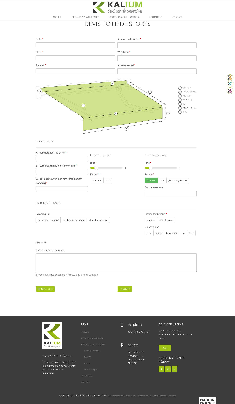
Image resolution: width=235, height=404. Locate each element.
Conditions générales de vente (163, 395)
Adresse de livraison (129, 39)
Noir (191, 233)
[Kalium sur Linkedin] (174, 370)
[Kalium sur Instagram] (168, 370)
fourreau (97, 180)
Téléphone (124, 52)
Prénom (41, 65)
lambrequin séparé (48, 220)
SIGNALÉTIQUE (90, 369)
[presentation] (61, 300)
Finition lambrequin (156, 214)
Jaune (159, 233)
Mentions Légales (115, 395)
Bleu (149, 233)
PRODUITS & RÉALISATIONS (124, 17)
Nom (39, 52)
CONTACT (177, 17)
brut (108, 180)
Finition (94, 174)
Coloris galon (152, 227)
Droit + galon (166, 220)
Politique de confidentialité (136, 395)
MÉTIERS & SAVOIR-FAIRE (85, 17)
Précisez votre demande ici (50, 250)
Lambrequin (42, 214)
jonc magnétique (178, 180)
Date (39, 39)
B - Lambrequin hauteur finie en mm (56, 165)
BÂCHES (87, 357)
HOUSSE (87, 363)
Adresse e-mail (126, 65)
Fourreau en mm (154, 187)
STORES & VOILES (91, 351)
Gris (183, 233)
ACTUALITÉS (155, 17)
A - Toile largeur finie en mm (51, 152)
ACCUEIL (57, 17)
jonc (93, 162)
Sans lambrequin (98, 220)
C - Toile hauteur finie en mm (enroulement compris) (59, 181)
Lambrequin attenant (74, 220)
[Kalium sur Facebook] (161, 370)
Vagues (151, 220)
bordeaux (171, 233)
